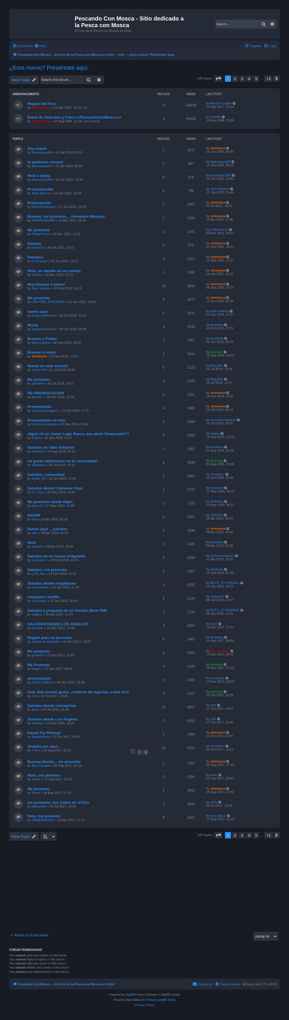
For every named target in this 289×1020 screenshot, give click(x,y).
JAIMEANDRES (43, 820)
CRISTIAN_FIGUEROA (48, 302)
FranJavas (39, 601)
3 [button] (242, 78)
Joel (34, 696)
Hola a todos (38, 175)
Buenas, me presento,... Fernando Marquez (66, 216)
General (94, 121)
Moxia (32, 325)
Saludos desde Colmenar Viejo (55, 488)
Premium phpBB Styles (161, 999)
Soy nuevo (37, 148)
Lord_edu (38, 573)
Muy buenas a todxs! (46, 284)
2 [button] (235, 78)
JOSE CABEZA (43, 682)
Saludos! (35, 257)
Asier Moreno (41, 193)
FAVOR (33, 515)
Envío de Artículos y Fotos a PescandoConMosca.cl (74, 117)
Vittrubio (37, 723)
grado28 (37, 655)
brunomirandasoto (44, 424)
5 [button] (256, 78)
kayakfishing (40, 736)
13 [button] (268, 78)
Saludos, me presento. (47, 570)
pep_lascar (218, 815)
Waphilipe (39, 465)
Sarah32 (38, 247)
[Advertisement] (149, 885)
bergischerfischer (44, 315)
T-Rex (36, 750)
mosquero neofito (43, 597)
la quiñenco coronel (45, 162)
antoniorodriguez (222, 555)
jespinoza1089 (42, 179)
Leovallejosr (40, 587)
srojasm (37, 546)
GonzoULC (39, 560)
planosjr (217, 352)
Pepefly (216, 117)
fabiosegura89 (42, 152)
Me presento (38, 230)
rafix (35, 533)
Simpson (38, 451)
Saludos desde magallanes (51, 583)
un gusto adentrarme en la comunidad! (62, 461)
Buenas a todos (41, 352)
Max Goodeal (41, 765)
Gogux (36, 437)
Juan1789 (39, 370)
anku (214, 623)
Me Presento (38, 665)
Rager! (36, 668)
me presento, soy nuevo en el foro (58, 802)
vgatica (37, 614)
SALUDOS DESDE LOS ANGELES (57, 624)
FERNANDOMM (43, 220)
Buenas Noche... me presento (54, 762)
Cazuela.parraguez (45, 410)
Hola (31, 542)
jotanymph (39, 806)
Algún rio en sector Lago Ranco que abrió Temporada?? (78, 434)
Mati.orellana (220, 311)
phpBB (129, 994)
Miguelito (217, 365)
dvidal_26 (38, 478)
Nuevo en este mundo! (47, 366)
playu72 (37, 505)
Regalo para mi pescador (50, 637)
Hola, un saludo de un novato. (54, 271)
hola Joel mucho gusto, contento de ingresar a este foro (78, 692)
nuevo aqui (37, 311)
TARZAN (217, 515)
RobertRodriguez (44, 206)
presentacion (39, 678)
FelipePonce (40, 234)
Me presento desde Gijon (50, 502)
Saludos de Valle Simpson (50, 447)
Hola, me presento (43, 816)
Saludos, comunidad (46, 474)
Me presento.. (39, 379)
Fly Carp (38, 492)
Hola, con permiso (43, 775)
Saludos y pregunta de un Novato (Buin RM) (67, 610)
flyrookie (38, 628)
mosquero (218, 474)
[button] (218, 78)
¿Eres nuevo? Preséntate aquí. (49, 67)
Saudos (34, 243)
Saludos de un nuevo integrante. (56, 556)
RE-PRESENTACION (45, 393)
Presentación (39, 203)
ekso (35, 709)
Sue (34, 519)
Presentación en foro (46, 420)
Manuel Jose (41, 107)
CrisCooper (40, 261)
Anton (36, 792)
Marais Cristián (221, 103)
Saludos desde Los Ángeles (52, 719)
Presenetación (40, 189)
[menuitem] (40, 45)
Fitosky (37, 274)
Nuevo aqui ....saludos (47, 529)
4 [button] (249, 78)
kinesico (37, 397)
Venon (36, 779)
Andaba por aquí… (44, 746)
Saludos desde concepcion (51, 705)
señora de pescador (46, 641)
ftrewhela (217, 324)
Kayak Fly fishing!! (44, 733)
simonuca (218, 148)
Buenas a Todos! (42, 339)
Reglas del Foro (41, 103)
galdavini (38, 383)
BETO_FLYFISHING (225, 583)
